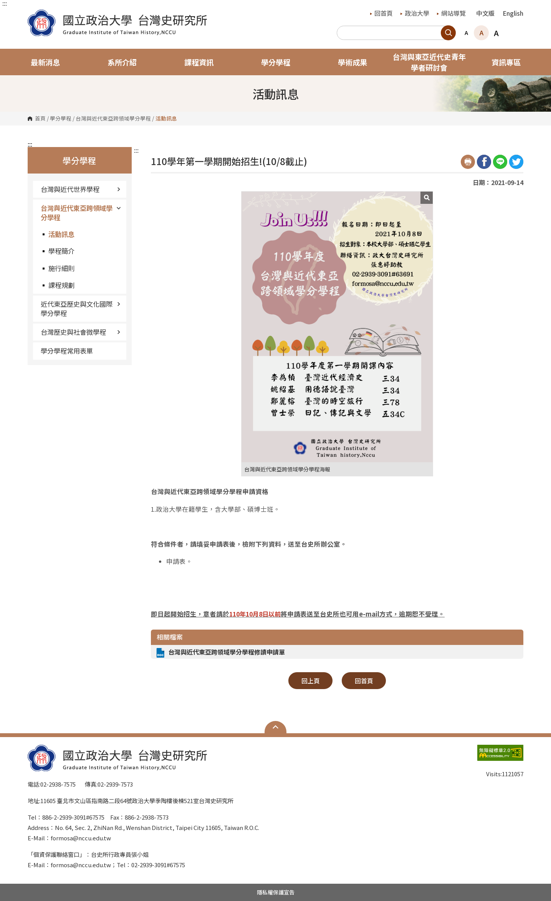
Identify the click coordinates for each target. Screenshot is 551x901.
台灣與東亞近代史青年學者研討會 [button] (429, 62)
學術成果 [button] (352, 62)
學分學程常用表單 (67, 350)
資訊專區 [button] (506, 62)
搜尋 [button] (448, 32)
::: (4, 3)
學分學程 (60, 118)
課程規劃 (61, 285)
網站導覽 (451, 13)
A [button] (466, 32)
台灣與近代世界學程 (81, 189)
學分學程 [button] (275, 62)
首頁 (40, 118)
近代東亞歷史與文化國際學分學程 (81, 308)
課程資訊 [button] (198, 62)
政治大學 (414, 13)
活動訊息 (61, 234)
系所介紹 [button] (122, 62)
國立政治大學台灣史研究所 (35, 15)
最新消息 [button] (45, 62)
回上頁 (310, 680)
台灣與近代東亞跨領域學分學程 (113, 118)
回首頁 (381, 13)
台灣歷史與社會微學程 (81, 332)
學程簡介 (61, 251)
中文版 (485, 13)
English (513, 13)
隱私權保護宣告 (276, 892)
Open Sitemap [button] (275, 727)
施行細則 (61, 268)
